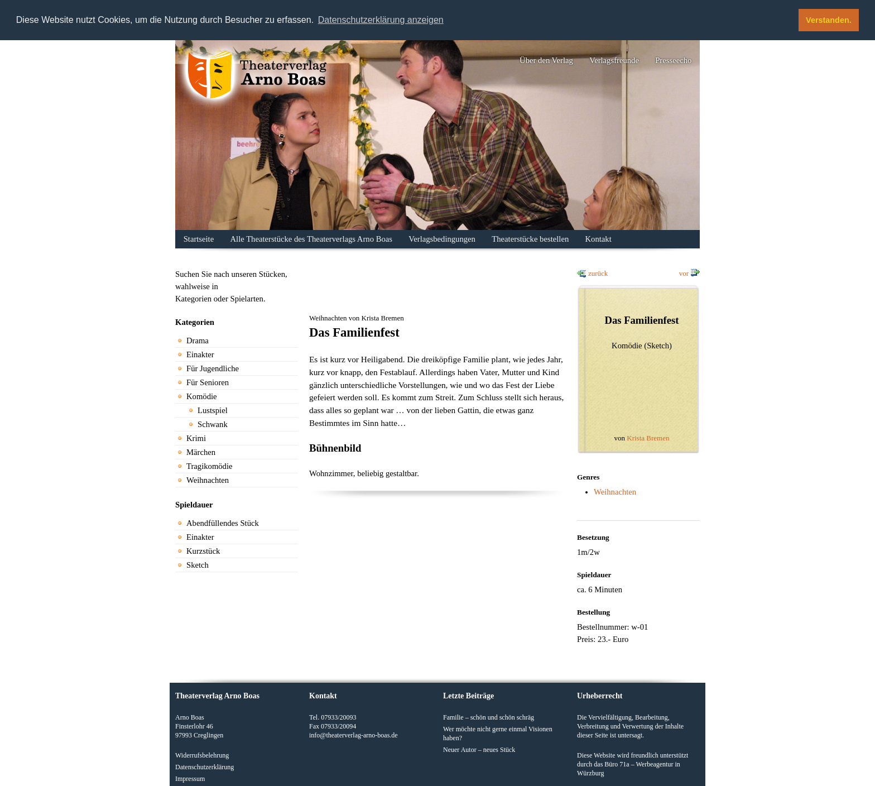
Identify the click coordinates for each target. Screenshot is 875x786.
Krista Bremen (648, 438)
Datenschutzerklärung (204, 766)
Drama (197, 340)
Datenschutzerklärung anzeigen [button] (381, 20)
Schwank (213, 424)
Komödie (201, 396)
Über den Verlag (546, 60)
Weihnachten (207, 480)
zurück (598, 273)
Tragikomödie (209, 466)
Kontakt (598, 238)
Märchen (200, 452)
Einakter (200, 354)
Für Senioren (207, 382)
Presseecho (673, 60)
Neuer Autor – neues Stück (479, 749)
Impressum (190, 778)
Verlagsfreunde (614, 60)
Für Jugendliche (212, 368)
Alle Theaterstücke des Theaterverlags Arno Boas (311, 238)
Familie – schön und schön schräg (488, 717)
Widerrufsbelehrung (202, 755)
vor (684, 273)
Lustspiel (213, 410)
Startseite (199, 238)
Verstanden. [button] (829, 20)
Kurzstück (203, 551)
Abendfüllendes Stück (222, 523)
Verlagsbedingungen (441, 238)
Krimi (196, 438)
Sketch (197, 564)
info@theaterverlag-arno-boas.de (353, 735)
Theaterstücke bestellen (530, 238)
